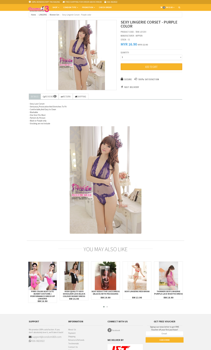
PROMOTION (88, 7)
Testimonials (73, 343)
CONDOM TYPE (70, 7)
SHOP (55, 7)
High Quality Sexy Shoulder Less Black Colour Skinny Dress (74, 293)
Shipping (71, 336)
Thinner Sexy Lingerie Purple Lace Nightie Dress (168, 292)
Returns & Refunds (76, 340)
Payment (72, 333)
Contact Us (73, 347)
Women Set (54, 14)
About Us (72, 329)
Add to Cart (151, 66)
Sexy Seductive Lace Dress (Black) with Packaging (106, 292)
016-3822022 (37, 340)
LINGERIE (43, 14)
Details (34, 96)
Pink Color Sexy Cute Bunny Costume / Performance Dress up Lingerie (42, 295)
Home (33, 14)
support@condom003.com (45, 336)
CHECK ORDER (105, 7)
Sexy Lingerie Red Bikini (137, 291)
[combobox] (151, 57)
